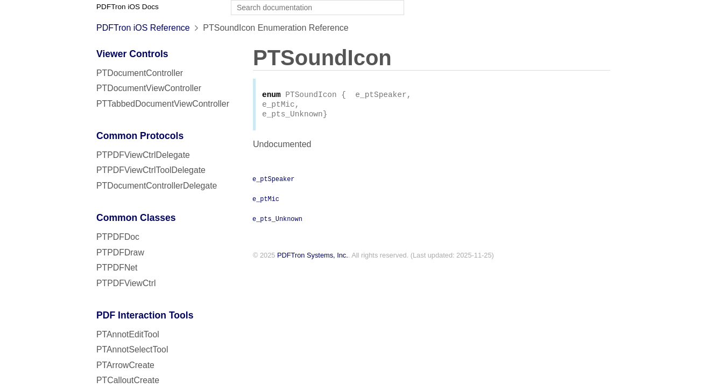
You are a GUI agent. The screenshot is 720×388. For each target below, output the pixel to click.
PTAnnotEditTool (127, 334)
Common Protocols (139, 135)
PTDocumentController (139, 73)
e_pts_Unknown (277, 221)
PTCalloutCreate (127, 380)
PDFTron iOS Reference (143, 27)
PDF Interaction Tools (145, 315)
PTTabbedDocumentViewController (162, 103)
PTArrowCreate (125, 365)
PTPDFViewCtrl (126, 283)
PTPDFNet (117, 267)
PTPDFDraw (120, 252)
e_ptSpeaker (273, 181)
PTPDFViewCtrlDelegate (143, 155)
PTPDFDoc (117, 236)
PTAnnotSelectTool (132, 349)
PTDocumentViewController (148, 88)
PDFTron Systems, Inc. (312, 258)
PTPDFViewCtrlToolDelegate (151, 170)
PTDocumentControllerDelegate (156, 185)
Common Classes (136, 217)
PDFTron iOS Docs (127, 7)
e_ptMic (265, 201)
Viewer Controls (132, 53)
